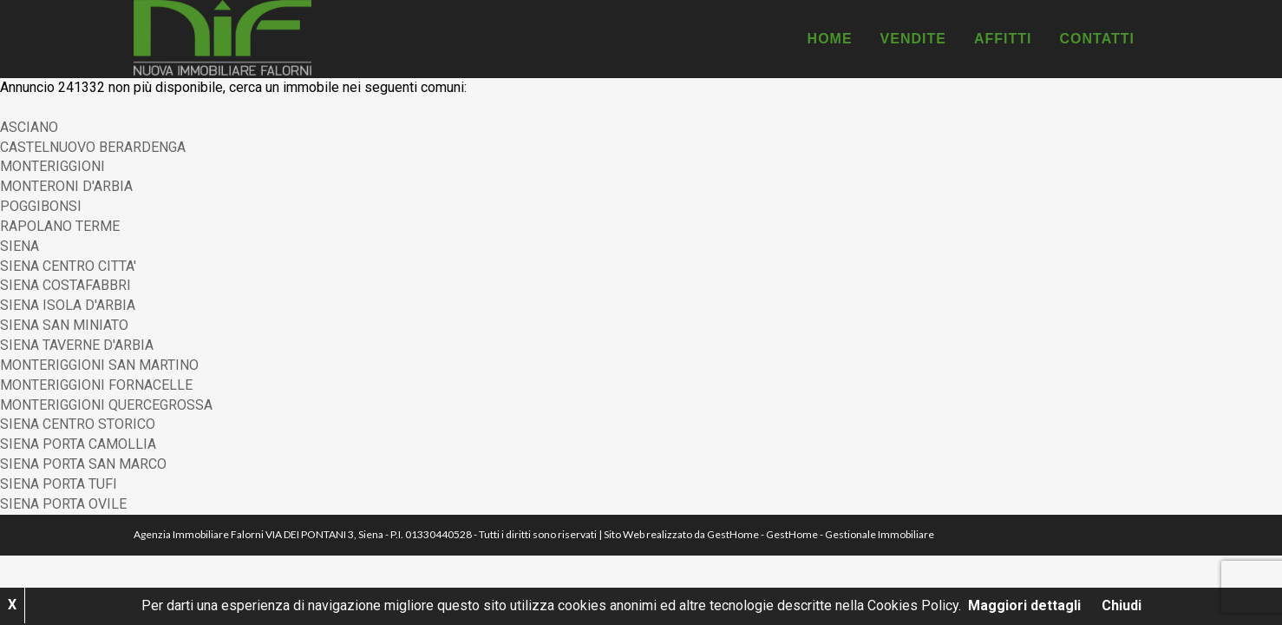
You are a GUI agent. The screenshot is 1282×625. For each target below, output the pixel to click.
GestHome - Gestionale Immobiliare (850, 534)
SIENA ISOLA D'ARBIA (67, 305)
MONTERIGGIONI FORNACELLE (96, 385)
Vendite (913, 38)
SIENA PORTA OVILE (63, 504)
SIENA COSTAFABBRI (65, 285)
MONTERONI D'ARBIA (66, 186)
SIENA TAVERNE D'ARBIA (77, 345)
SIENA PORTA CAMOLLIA (78, 444)
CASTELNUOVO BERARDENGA (93, 147)
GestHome (733, 534)
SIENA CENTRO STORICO (77, 424)
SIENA (19, 246)
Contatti (1097, 38)
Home (830, 38)
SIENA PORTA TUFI (58, 484)
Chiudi (1121, 605)
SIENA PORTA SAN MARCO (83, 464)
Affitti (1003, 38)
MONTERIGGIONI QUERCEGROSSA (106, 405)
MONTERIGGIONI (52, 166)
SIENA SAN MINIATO (64, 325)
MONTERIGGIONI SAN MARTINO (99, 365)
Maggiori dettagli (1024, 605)
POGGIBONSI (41, 206)
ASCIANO (29, 127)
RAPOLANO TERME (60, 226)
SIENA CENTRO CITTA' (68, 266)
